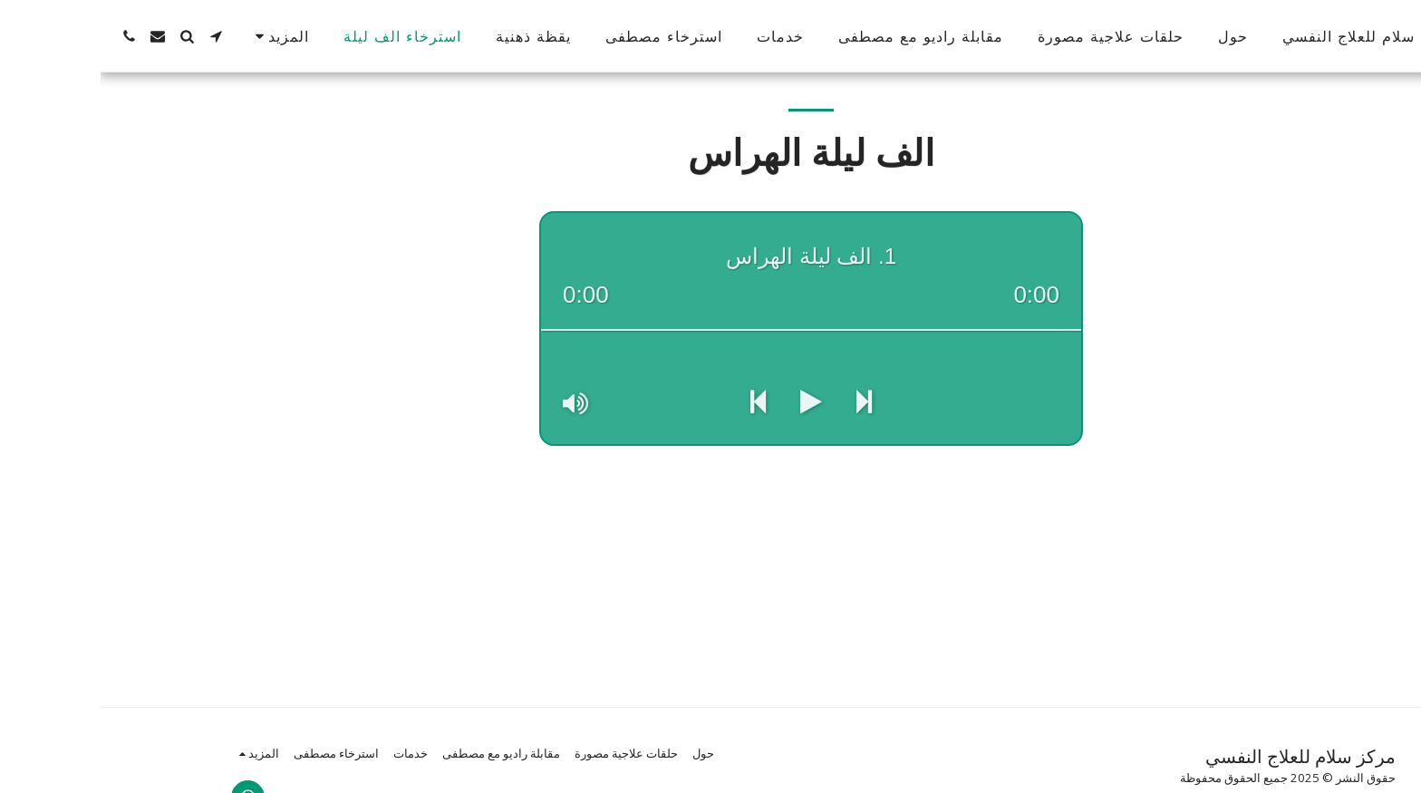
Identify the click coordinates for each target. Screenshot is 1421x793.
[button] (115, 36)
